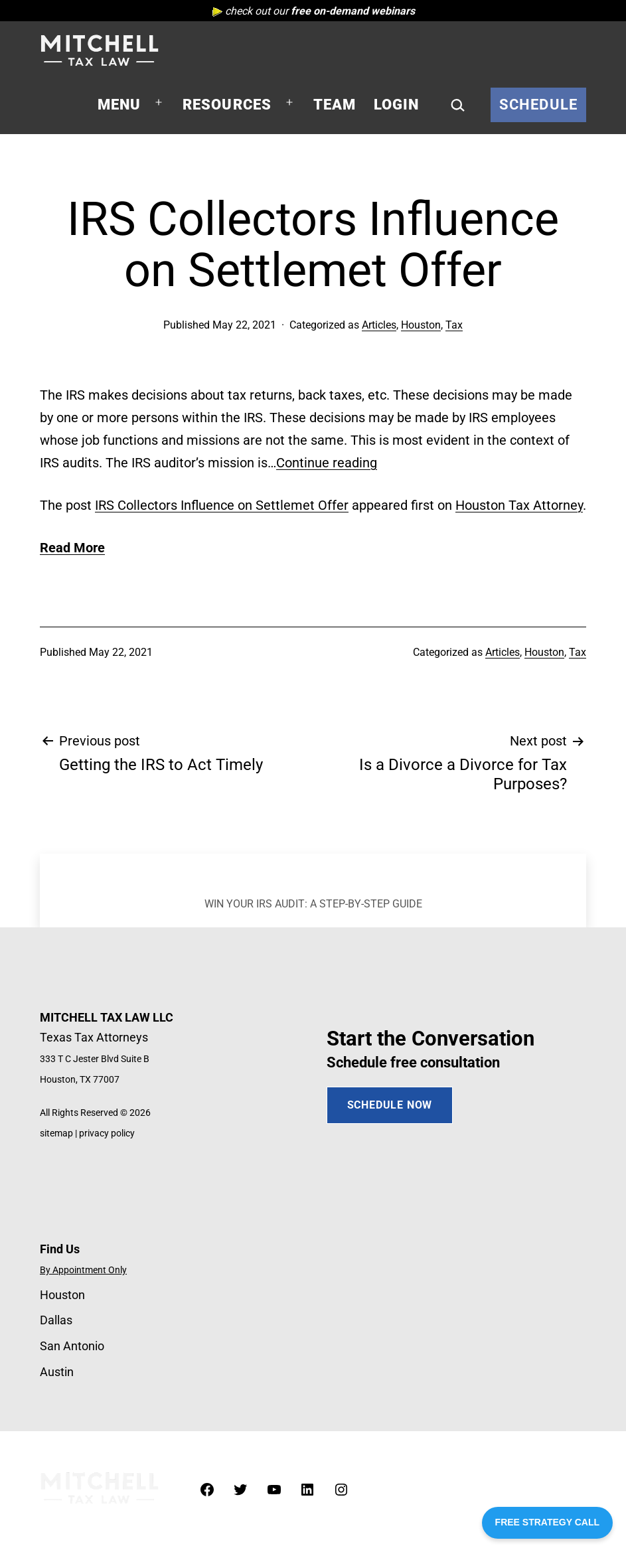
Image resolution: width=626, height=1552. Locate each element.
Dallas (56, 1320)
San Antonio (72, 1346)
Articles (379, 325)
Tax (454, 325)
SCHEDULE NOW (390, 1105)
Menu (119, 104)
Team (334, 104)
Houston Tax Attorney (519, 505)
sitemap (56, 1133)
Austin (57, 1372)
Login (397, 104)
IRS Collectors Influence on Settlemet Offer (222, 505)
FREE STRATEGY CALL (547, 1522)
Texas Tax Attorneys (94, 1037)
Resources (227, 104)
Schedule (538, 104)
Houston (421, 325)
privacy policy (107, 1133)
